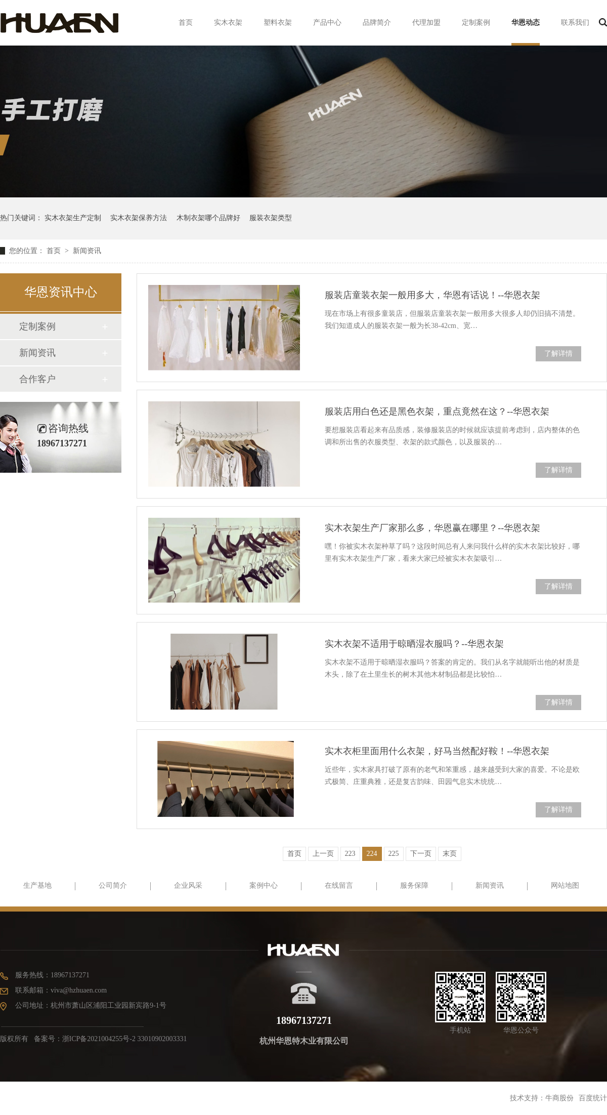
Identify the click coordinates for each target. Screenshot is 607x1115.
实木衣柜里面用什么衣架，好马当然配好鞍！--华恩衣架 (437, 751)
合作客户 (37, 379)
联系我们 (575, 22)
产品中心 (327, 22)
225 (393, 853)
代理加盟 (426, 22)
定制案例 (476, 22)
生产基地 (37, 885)
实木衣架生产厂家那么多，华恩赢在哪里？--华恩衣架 (432, 528)
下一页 (420, 853)
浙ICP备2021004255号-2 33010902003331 (124, 1039)
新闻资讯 (87, 251)
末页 (450, 853)
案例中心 (263, 885)
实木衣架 (228, 22)
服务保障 (414, 885)
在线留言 (339, 885)
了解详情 (558, 353)
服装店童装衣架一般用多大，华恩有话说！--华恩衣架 (432, 295)
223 (350, 853)
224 (372, 853)
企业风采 (188, 885)
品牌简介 (377, 22)
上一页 (323, 853)
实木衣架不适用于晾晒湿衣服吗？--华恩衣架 (414, 644)
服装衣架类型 (270, 218)
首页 (186, 22)
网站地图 (565, 885)
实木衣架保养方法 (138, 218)
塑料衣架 (278, 22)
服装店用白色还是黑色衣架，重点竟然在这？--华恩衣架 (437, 411)
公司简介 (113, 885)
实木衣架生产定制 (73, 218)
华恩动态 (525, 22)
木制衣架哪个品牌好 (208, 218)
